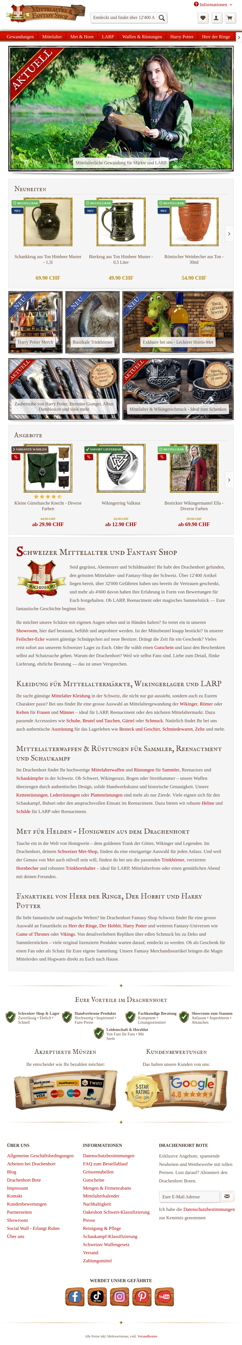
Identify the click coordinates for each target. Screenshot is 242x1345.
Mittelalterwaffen (108, 770)
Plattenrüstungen (106, 795)
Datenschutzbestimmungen (108, 1155)
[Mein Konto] (216, 17)
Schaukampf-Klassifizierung (110, 1236)
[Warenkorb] (230, 17)
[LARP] (108, 36)
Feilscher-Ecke (30, 639)
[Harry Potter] (182, 36)
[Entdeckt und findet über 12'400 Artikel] (128, 17)
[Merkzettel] (202, 17)
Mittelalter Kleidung (70, 695)
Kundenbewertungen (27, 1204)
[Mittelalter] (52, 36)
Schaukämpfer (30, 778)
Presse (89, 1220)
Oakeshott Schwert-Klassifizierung (116, 1212)
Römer (206, 704)
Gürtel (128, 720)
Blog (11, 1172)
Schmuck (154, 720)
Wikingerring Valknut (120, 503)
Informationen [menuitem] (211, 4)
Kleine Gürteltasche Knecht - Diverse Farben (48, 506)
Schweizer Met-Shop (78, 851)
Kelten (22, 712)
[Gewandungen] (20, 36)
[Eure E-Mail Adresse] (189, 1197)
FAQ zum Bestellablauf (105, 1163)
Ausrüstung (62, 729)
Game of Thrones (32, 934)
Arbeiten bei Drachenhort (31, 1163)
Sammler (170, 770)
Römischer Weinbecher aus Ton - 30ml (194, 259)
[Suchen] (161, 18)
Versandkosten (147, 1336)
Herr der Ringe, (83, 925)
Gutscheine (93, 1180)
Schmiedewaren (177, 729)
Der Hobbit (110, 925)
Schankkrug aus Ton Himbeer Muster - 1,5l (48, 259)
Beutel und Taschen (101, 720)
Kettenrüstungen (32, 795)
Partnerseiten (19, 1212)
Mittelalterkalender (101, 1196)
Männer (67, 712)
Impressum (17, 1188)
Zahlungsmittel (97, 1260)
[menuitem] (128, 17)
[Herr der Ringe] (216, 36)
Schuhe (73, 720)
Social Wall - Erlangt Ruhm (33, 1228)
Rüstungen (144, 770)
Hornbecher (27, 868)
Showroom (26, 630)
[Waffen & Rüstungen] (142, 36)
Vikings (67, 934)
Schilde (23, 811)
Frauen (43, 712)
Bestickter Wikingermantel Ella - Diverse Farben (194, 506)
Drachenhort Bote (24, 1180)
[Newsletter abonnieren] (227, 1197)
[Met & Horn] (82, 36)
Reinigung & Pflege (102, 1228)
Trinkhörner (173, 859)
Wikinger (189, 704)
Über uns (15, 1236)
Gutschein (164, 647)
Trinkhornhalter (81, 868)
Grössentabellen (98, 1172)
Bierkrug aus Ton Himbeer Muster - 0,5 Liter (121, 259)
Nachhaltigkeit (97, 1204)
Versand (90, 1252)
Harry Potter (135, 925)
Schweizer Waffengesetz (106, 1244)
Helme (208, 803)
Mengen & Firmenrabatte (107, 1188)
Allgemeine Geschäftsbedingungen (40, 1155)
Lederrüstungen (65, 795)
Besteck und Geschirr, (140, 729)
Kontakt (14, 1196)
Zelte (200, 729)
